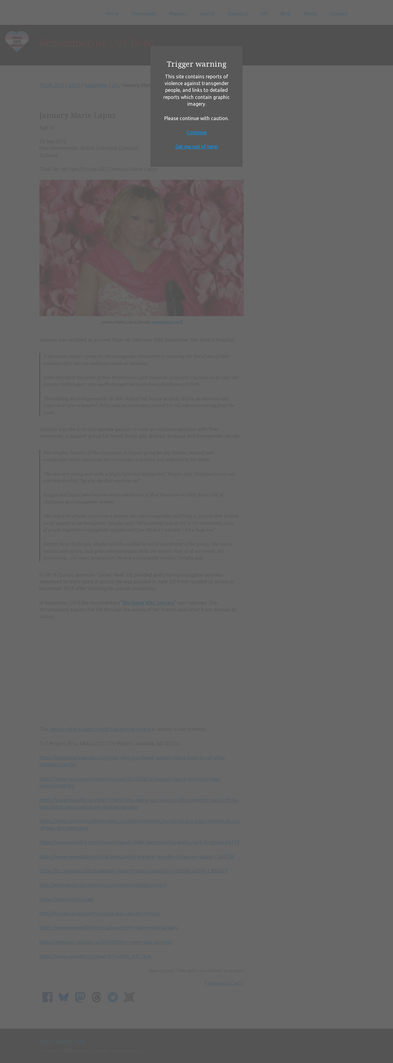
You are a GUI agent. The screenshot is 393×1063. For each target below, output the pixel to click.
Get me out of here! (196, 146)
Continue (197, 132)
